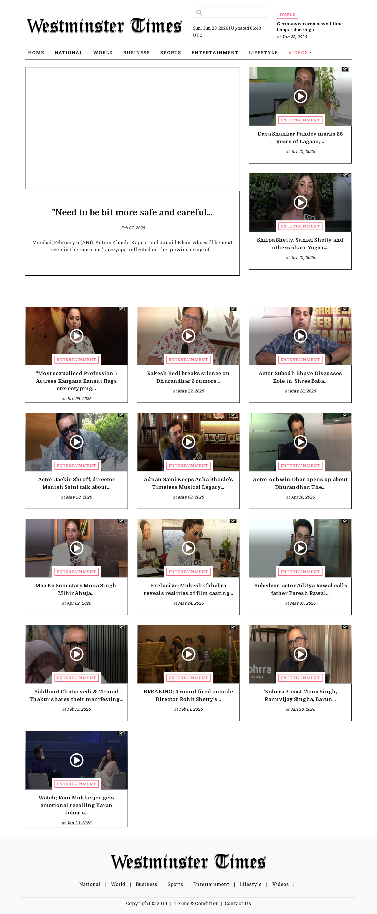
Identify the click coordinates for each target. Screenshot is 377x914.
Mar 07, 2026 (302, 603)
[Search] (230, 12)
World (287, 14)
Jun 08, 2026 (78, 398)
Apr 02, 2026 (79, 603)
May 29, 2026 (191, 391)
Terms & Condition (196, 903)
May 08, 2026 (191, 497)
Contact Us (238, 903)
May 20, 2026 (79, 497)
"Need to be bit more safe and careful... (132, 212)
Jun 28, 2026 (294, 36)
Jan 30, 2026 (302, 709)
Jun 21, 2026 (302, 151)
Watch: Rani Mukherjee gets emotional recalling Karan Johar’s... (76, 805)
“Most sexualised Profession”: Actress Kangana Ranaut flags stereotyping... (76, 381)
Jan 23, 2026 (79, 823)
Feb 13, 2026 (79, 709)
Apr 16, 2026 (303, 497)
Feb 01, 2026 (191, 709)
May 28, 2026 (303, 391)
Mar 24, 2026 (191, 603)
